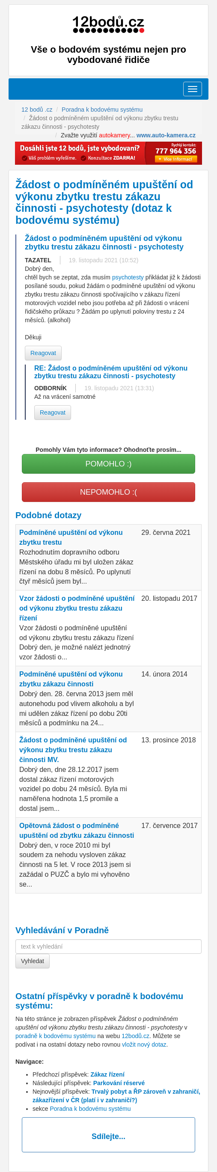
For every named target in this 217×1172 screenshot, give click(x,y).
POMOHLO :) (108, 464)
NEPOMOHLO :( (108, 492)
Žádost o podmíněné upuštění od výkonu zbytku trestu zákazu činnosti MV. (73, 749)
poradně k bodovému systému (55, 1036)
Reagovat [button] (43, 353)
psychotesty (128, 277)
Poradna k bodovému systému (90, 1108)
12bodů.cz (135, 1036)
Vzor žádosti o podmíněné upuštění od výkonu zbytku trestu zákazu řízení (76, 608)
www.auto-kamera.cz (166, 135)
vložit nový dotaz (144, 1044)
